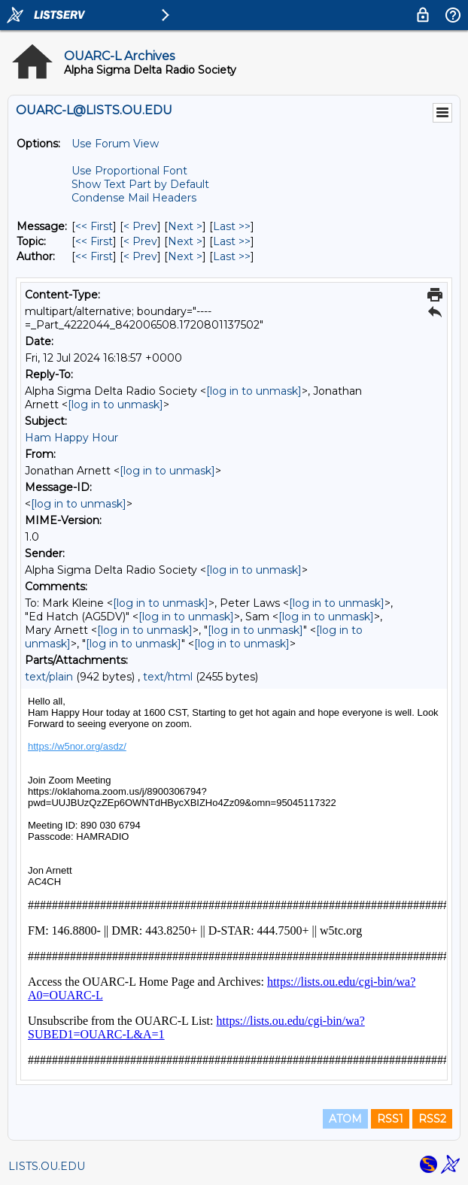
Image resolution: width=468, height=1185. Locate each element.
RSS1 (390, 1119)
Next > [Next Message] (185, 226)
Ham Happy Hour (71, 437)
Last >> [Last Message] (232, 226)
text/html (168, 676)
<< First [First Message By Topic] (94, 241)
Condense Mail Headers (133, 198)
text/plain (49, 676)
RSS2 (432, 1119)
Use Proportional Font (129, 170)
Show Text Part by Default (140, 184)
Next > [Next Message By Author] (185, 256)
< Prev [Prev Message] (140, 226)
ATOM (345, 1119)
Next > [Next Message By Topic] (185, 241)
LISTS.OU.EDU (46, 1166)
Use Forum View (115, 143)
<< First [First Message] (94, 226)
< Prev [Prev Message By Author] (140, 256)
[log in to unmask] (254, 391)
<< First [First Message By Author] (94, 256)
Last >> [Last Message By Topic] (232, 241)
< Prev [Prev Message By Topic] (140, 241)
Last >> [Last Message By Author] (232, 256)
